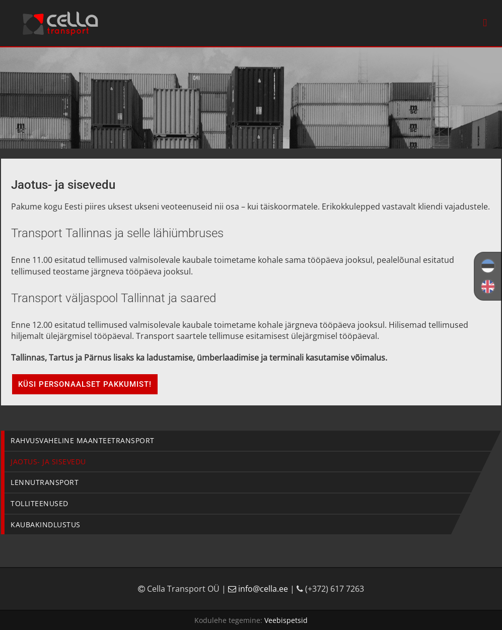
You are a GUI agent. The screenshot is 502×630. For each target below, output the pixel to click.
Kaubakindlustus (46, 524)
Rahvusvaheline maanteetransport (83, 440)
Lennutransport (45, 482)
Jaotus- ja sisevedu (48, 461)
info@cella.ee (259, 588)
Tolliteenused (39, 503)
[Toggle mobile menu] (485, 23)
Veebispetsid (286, 620)
